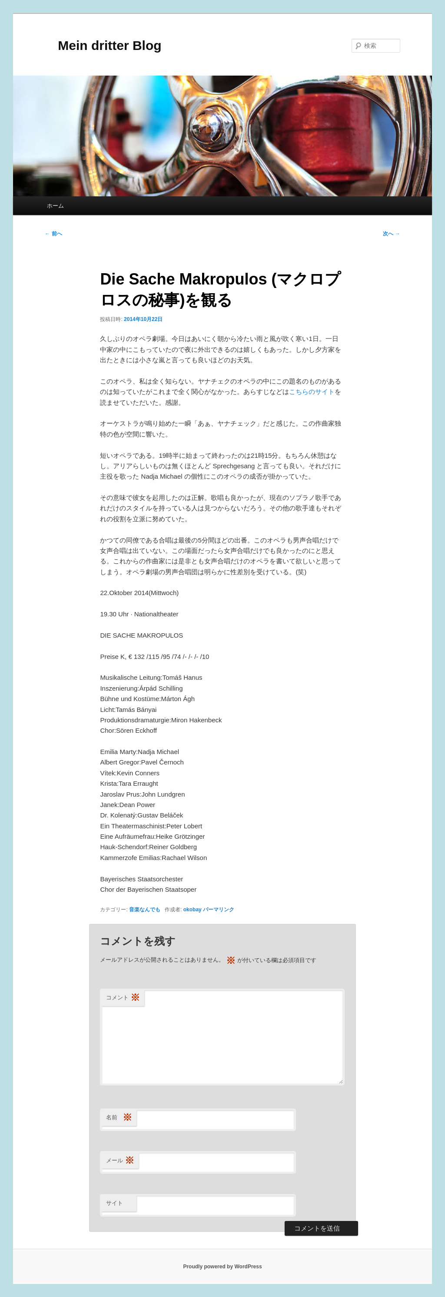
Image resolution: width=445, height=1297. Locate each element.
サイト (114, 1203)
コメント (123, 998)
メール (120, 1161)
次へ (391, 234)
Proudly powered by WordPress (222, 1267)
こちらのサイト (312, 391)
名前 (119, 1118)
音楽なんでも (144, 910)
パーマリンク (218, 910)
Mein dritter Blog (103, 45)
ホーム (55, 205)
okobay (192, 910)
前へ (53, 234)
